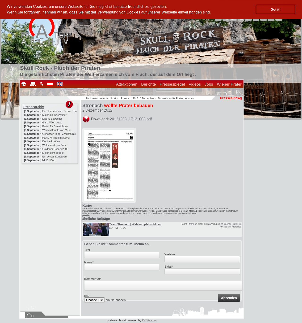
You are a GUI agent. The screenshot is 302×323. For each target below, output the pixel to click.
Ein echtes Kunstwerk (54, 156)
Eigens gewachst (52, 118)
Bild (86, 297)
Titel (87, 250)
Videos (195, 84)
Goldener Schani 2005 (55, 149)
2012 (135, 98)
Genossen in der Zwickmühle (59, 133)
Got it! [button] (276, 9)
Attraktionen (127, 84)
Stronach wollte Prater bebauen (176, 98)
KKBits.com (149, 320)
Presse (125, 98)
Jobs (209, 84)
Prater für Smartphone (55, 126)
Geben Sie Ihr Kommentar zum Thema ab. (117, 244)
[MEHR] (86, 215)
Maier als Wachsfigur (54, 114)
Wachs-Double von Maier (56, 130)
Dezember (148, 98)
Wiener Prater (229, 84)
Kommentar (92, 279)
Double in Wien (51, 141)
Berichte (148, 84)
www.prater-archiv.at (104, 98)
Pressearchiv (33, 107)
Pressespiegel (172, 84)
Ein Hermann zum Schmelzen (59, 111)
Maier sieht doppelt (53, 152)
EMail (168, 266)
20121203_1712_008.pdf (131, 119)
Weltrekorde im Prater (54, 145)
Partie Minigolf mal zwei (56, 137)
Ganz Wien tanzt (51, 122)
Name (89, 262)
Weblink (169, 254)
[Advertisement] (50, 194)
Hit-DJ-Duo (48, 160)
